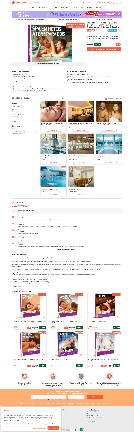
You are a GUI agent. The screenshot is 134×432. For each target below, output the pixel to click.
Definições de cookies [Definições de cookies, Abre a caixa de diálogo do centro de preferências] (39, 428)
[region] (31, 419)
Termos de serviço (87, 399)
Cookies (54, 424)
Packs (89, 7)
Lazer (55, 7)
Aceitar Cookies (53, 428)
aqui (97, 403)
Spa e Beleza (43, 7)
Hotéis (31, 7)
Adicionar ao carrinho (104, 49)
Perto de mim (17, 106)
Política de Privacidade (28, 424)
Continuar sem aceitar (54, 409)
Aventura (64, 7)
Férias (98, 7)
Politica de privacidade (76, 399)
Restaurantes (78, 7)
